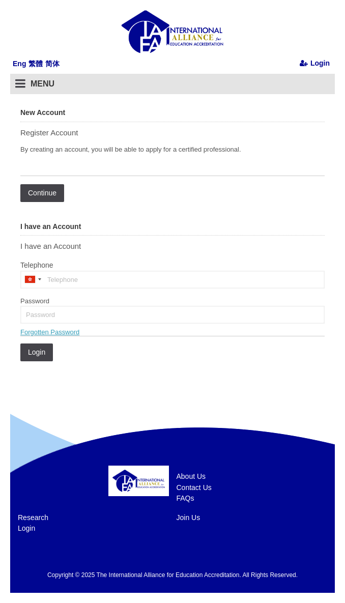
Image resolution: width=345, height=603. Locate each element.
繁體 (35, 64)
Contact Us (194, 487)
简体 (52, 64)
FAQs (185, 498)
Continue (42, 193)
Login (26, 528)
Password (34, 301)
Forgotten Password (49, 332)
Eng (19, 64)
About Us (191, 476)
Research (33, 517)
